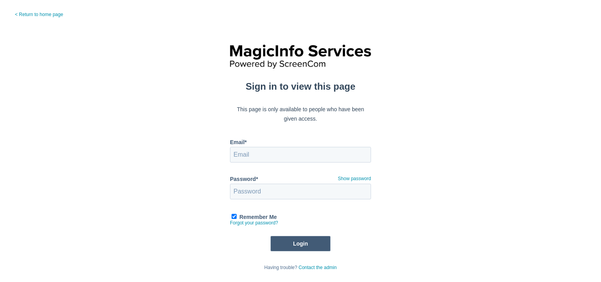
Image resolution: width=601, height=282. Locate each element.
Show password (354, 178)
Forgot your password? (254, 223)
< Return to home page (39, 14)
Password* (244, 179)
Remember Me (258, 217)
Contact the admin (318, 267)
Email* (238, 142)
